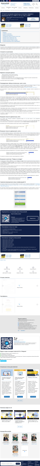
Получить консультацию (33, 19)
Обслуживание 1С (23, 463)
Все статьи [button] (20, 400)
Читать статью (7, 396)
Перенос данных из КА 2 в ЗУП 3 (8, 241)
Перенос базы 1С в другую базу (8, 233)
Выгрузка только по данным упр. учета (9, 37)
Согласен (17, 463)
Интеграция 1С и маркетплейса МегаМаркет (10, 250)
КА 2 (22, 250)
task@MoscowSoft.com (27, 5)
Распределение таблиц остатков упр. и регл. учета (11, 36)
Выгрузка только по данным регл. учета (10, 38)
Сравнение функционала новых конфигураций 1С (11, 41)
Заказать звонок (35, 0)
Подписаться (32, 218)
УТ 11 (18, 250)
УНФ (20, 250)
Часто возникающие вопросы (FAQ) (37, 464)
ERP (25, 250)
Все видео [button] (20, 426)
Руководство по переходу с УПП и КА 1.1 (30, 87)
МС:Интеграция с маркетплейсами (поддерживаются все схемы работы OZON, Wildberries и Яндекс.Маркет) (20, 249)
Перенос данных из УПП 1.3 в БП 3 (8, 240)
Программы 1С (30, 465)
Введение (4, 32)
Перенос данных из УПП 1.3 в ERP (8, 239)
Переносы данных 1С (13, 3)
